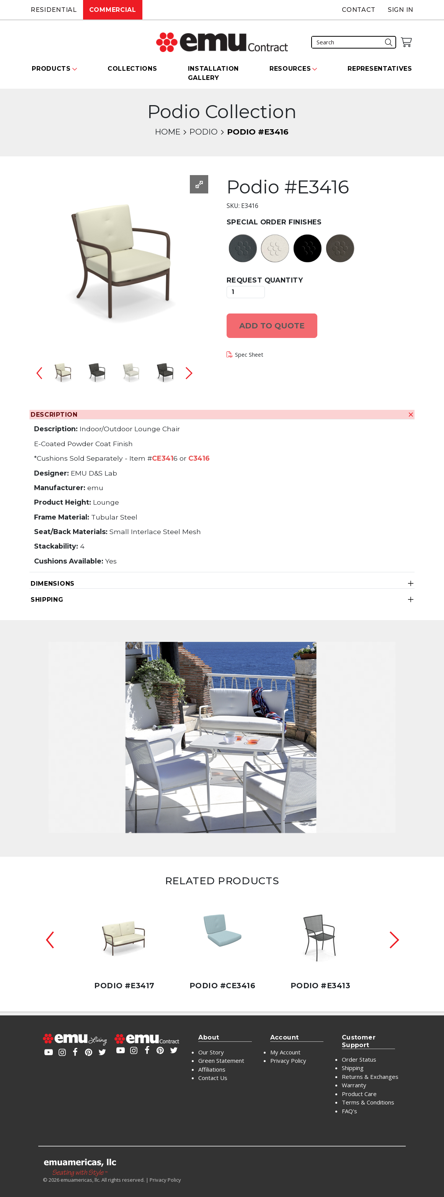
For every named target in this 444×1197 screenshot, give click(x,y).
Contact (358, 9)
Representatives (380, 68)
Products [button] (51, 68)
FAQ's (349, 1111)
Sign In (400, 9)
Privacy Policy (288, 1060)
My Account (285, 1052)
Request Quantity (265, 280)
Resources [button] (290, 68)
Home (167, 131)
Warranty (354, 1085)
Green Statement (221, 1060)
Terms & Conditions (368, 1102)
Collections (132, 68)
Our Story (211, 1052)
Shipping (47, 599)
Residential (54, 9)
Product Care (359, 1094)
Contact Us (212, 1078)
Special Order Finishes (274, 222)
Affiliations (211, 1069)
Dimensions (53, 583)
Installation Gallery (213, 73)
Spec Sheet (249, 354)
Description (54, 414)
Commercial (112, 9)
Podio (203, 131)
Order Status (359, 1059)
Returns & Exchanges (370, 1076)
